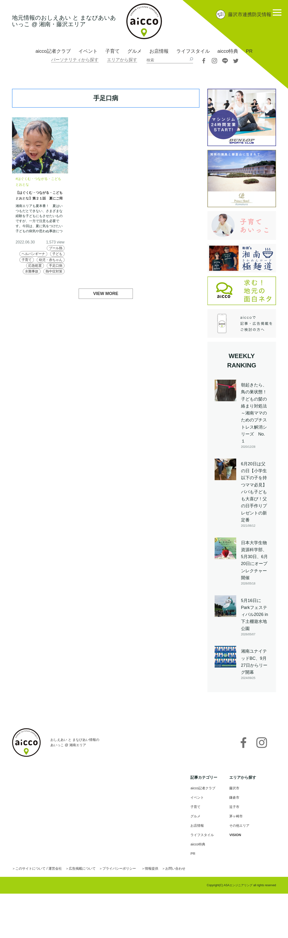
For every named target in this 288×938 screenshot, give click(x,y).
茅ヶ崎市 (237, 820)
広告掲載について (91, 873)
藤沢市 (235, 792)
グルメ (134, 51)
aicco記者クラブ (53, 51)
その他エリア (240, 830)
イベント (88, 51)
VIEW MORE (106, 300)
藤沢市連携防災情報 (249, 14)
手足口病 (54, 272)
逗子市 (235, 811)
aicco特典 (227, 51)
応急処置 (31, 272)
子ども (37, 260)
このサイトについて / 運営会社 (42, 873)
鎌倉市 (235, 802)
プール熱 (54, 248)
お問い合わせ (196, 873)
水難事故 (27, 278)
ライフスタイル (193, 51)
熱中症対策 (52, 278)
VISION (235, 839)
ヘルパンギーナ (48, 254)
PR (249, 51)
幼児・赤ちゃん (48, 266)
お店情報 (159, 51)
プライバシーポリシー (133, 873)
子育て (112, 51)
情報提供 (169, 873)
